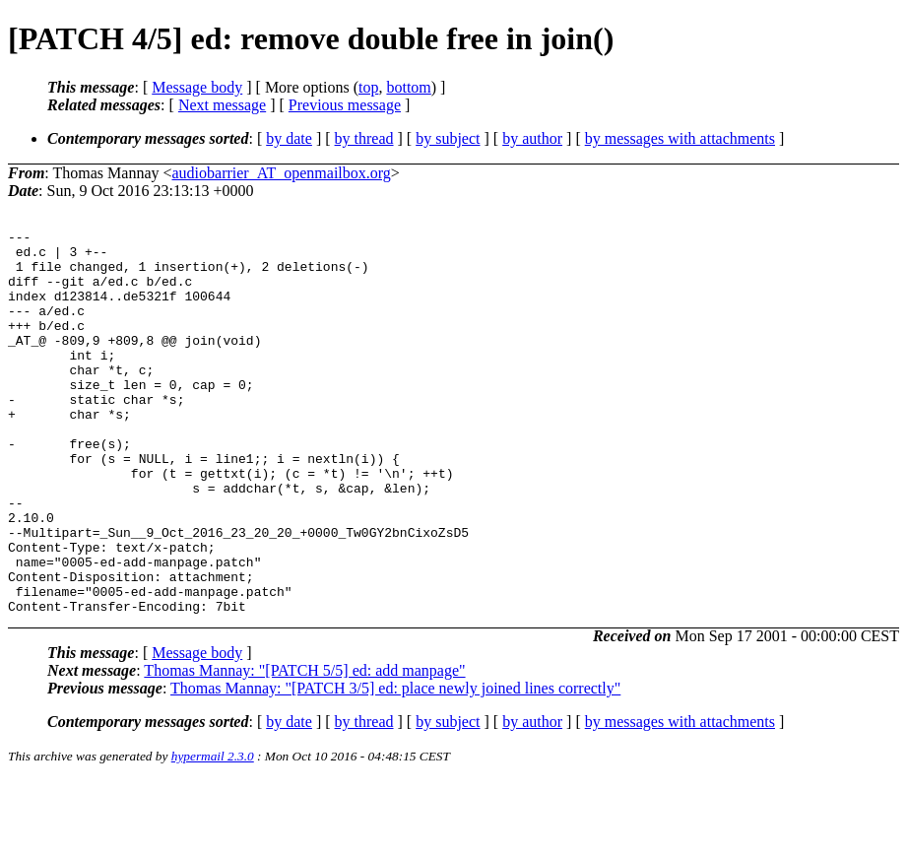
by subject (448, 138)
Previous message (345, 105)
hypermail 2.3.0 (212, 832)
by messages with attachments (680, 138)
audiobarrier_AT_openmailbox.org (281, 173)
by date (289, 138)
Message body (197, 87)
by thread (364, 138)
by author (532, 138)
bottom (408, 87)
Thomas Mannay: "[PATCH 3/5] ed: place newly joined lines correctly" (395, 765)
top (368, 87)
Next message (222, 105)
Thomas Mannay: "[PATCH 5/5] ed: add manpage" (304, 747)
